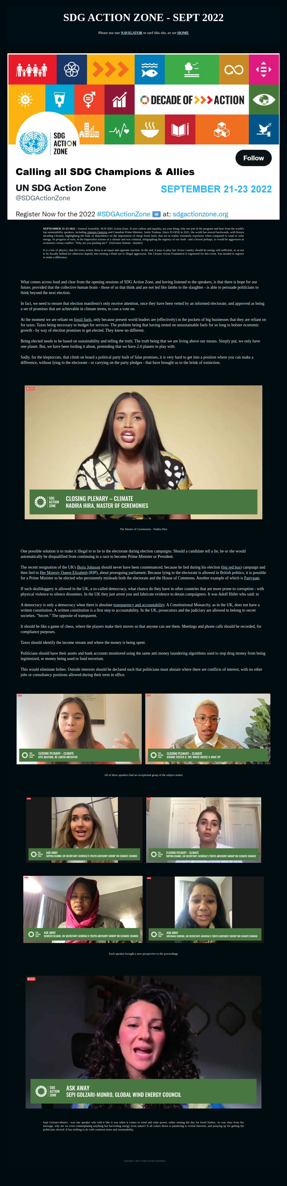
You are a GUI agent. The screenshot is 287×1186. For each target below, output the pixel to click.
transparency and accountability (139, 605)
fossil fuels (82, 319)
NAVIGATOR (131, 33)
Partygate (251, 578)
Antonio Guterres (97, 232)
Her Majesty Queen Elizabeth (63, 572)
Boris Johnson (88, 567)
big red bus (231, 567)
